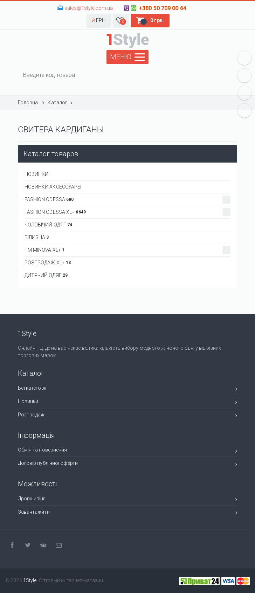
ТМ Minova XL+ (128, 250)
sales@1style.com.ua (88, 8)
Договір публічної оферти (127, 464)
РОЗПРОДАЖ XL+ (48, 262)
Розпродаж (127, 416)
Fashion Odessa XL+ (128, 212)
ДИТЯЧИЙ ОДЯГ (46, 275)
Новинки (127, 402)
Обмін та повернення (127, 451)
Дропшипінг (127, 500)
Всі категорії (127, 389)
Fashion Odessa (128, 200)
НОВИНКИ (37, 174)
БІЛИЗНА (37, 237)
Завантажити (127, 513)
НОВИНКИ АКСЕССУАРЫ (53, 187)
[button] (99, 21)
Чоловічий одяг (49, 225)
